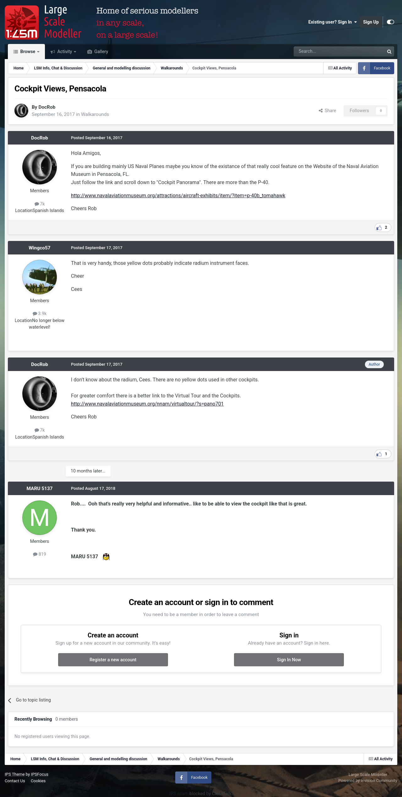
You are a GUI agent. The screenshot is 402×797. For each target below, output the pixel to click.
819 (39, 554)
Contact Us (15, 780)
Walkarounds (95, 114)
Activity (64, 51)
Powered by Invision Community (367, 780)
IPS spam (178, 793)
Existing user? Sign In (332, 22)
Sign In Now (289, 659)
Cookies (38, 780)
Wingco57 (39, 248)
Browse (27, 51)
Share (327, 110)
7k (40, 203)
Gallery (100, 51)
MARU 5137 (39, 488)
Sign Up (371, 22)
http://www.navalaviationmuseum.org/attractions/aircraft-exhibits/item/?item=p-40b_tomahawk (178, 196)
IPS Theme (14, 774)
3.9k (40, 313)
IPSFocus (39, 774)
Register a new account (113, 659)
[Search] (323, 51)
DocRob (46, 107)
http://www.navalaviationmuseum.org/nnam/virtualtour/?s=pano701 (147, 404)
